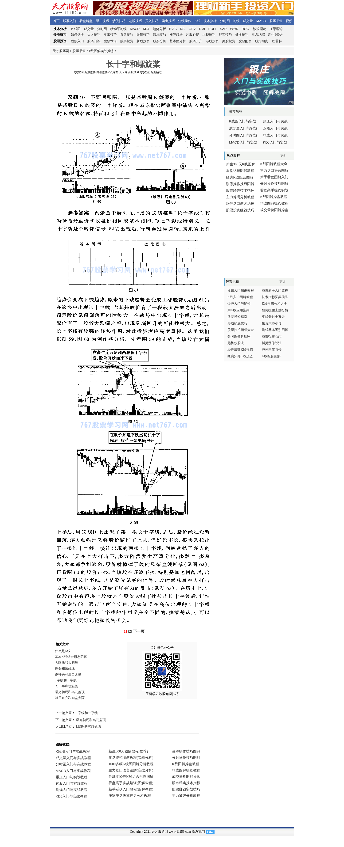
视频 (289, 21)
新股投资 (143, 41)
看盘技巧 (126, 34)
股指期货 (261, 41)
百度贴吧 (156, 72)
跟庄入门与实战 (275, 121)
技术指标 (210, 21)
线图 (76, 29)
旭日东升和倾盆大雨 (70, 698)
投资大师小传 (271, 323)
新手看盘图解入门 (274, 177)
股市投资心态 (271, 336)
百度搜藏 (133, 72)
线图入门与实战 (242, 121)
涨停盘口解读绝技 (240, 203)
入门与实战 (243, 142)
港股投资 (212, 41)
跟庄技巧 (102, 21)
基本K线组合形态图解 (71, 657)
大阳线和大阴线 (66, 663)
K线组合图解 (271, 356)
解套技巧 (225, 34)
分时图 (225, 21)
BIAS (173, 29)
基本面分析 (177, 41)
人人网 (123, 72)
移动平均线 (118, 29)
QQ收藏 (145, 72)
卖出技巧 (168, 21)
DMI (202, 29)
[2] (130, 631)
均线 (236, 21)
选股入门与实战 (275, 128)
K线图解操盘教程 (273, 197)
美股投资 (228, 41)
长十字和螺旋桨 (66, 686)
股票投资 (126, 41)
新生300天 (275, 34)
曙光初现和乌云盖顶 (70, 692)
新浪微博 (90, 72)
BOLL (212, 29)
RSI (182, 29)
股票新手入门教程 (275, 290)
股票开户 (195, 41)
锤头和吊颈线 (65, 668)
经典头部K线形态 (240, 356)
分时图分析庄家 (238, 336)
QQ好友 (113, 72)
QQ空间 (79, 72)
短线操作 (184, 21)
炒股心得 (192, 34)
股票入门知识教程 (240, 290)
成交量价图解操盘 (274, 210)
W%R (234, 29)
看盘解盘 (86, 21)
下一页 (139, 631)
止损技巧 (208, 34)
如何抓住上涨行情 (275, 310)
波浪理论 (259, 29)
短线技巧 (159, 34)
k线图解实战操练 (101, 51)
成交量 (248, 21)
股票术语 (110, 41)
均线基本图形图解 (275, 330)
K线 (197, 21)
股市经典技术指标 (240, 190)
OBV (192, 29)
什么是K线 (62, 651)
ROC (245, 29)
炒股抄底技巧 (237, 323)
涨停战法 (176, 34)
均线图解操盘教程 (274, 203)
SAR (223, 29)
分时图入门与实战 (243, 135)
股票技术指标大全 (240, 330)
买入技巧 (151, 21)
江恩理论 (276, 29)
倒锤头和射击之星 (68, 674)
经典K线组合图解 (239, 177)
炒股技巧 (118, 21)
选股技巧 (135, 21)
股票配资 (245, 41)
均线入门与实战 (275, 135)
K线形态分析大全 (274, 303)
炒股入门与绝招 (238, 303)
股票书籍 (275, 21)
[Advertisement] (133, 84)
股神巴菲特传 (271, 349)
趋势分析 (159, 29)
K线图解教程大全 (273, 164)
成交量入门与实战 (243, 128)
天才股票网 (61, 51)
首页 (56, 21)
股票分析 (159, 41)
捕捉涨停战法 (271, 343)
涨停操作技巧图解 (240, 184)
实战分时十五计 (273, 317)
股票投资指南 (237, 317)
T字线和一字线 (66, 680)
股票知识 (93, 41)
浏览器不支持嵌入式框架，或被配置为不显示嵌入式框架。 (132, 777)
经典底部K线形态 (240, 349)
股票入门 (69, 21)
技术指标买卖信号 (275, 297)
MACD (261, 21)
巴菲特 (277, 41)
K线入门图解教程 (240, 297)
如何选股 (77, 34)
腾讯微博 (102, 72)
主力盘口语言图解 (274, 170)
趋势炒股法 (235, 343)
